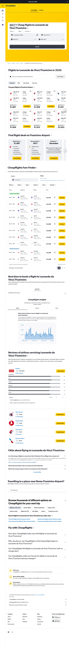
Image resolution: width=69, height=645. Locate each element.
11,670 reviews (19, 443)
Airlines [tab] (37, 308)
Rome (21, 63)
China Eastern (18, 429)
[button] (67, 1)
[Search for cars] (3, 17)
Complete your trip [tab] (53, 511)
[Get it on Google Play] (56, 617)
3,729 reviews (19, 416)
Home (9, 63)
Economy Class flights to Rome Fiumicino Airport (50, 521)
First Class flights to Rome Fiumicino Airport (19, 519)
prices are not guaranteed (39, 594)
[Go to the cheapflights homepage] (11, 6)
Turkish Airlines (19, 420)
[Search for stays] (3, 13)
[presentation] (27, 28)
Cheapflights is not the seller (38, 599)
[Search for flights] (3, 10)
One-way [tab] (34, 83)
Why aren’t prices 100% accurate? (38, 605)
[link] (16, 158)
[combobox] (28, 31)
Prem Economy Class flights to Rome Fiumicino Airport (22, 521)
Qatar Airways (19, 412)
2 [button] (62, 268)
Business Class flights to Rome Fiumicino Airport (49, 519)
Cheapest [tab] (12, 83)
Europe (13, 63)
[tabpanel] (37, 329)
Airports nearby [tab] (14, 511)
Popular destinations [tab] (39, 507)
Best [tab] (19, 83)
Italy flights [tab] (35, 511)
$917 (12, 24)
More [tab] (57, 308)
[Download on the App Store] (56, 620)
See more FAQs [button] (37, 472)
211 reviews (18, 434)
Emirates (17, 368)
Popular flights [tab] (27, 507)
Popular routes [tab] (51, 507)
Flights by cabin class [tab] (15, 507)
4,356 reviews (19, 425)
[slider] (64, 180)
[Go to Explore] (3, 20)
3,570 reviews (19, 373)
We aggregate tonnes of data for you (38, 602)
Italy (17, 63)
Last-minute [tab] (26, 83)
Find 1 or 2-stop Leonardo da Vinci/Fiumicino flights (23, 462)
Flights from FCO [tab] (25, 511)
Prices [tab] (17, 308)
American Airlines (19, 438)
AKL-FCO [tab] (37, 289)
